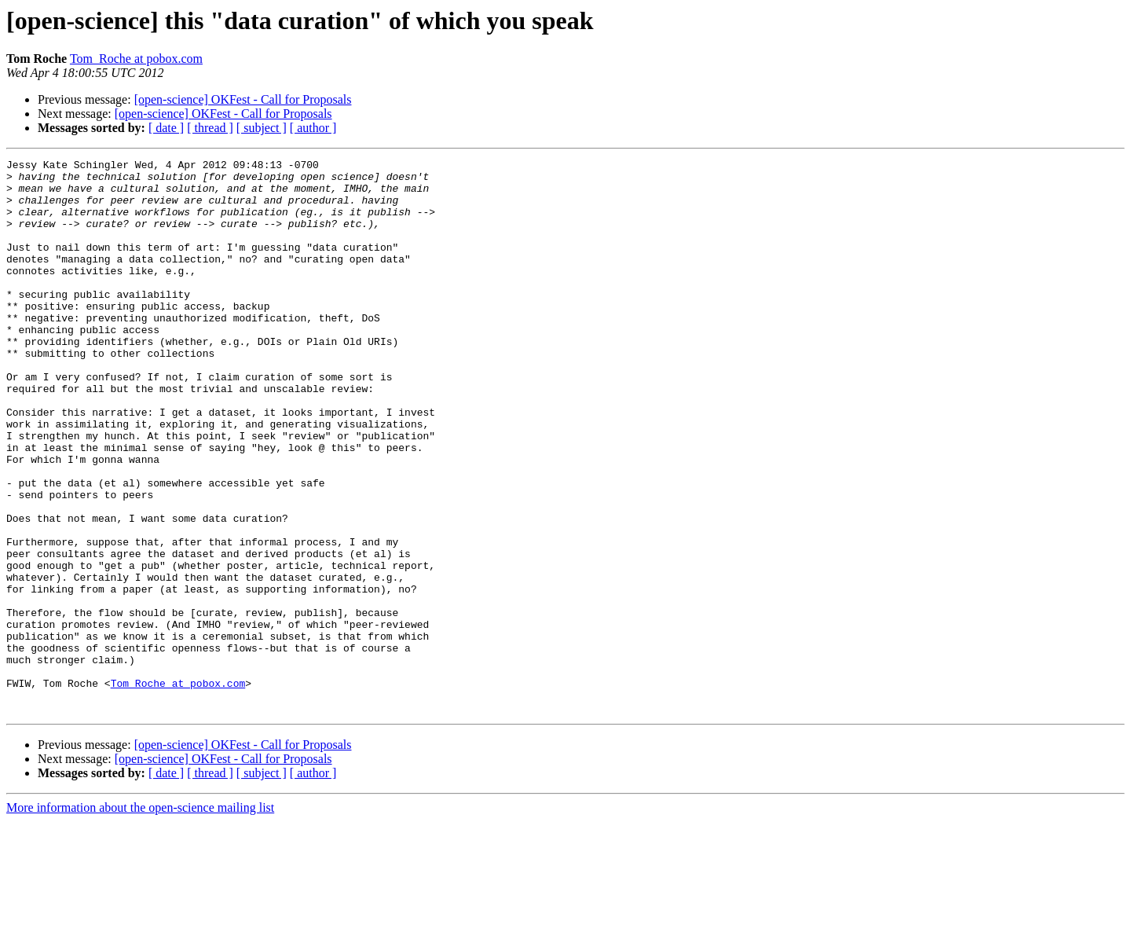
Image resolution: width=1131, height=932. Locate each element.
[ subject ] (261, 127)
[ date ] (166, 127)
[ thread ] (210, 127)
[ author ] (313, 127)
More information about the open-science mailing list (140, 918)
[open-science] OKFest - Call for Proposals (243, 99)
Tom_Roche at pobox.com (136, 58)
